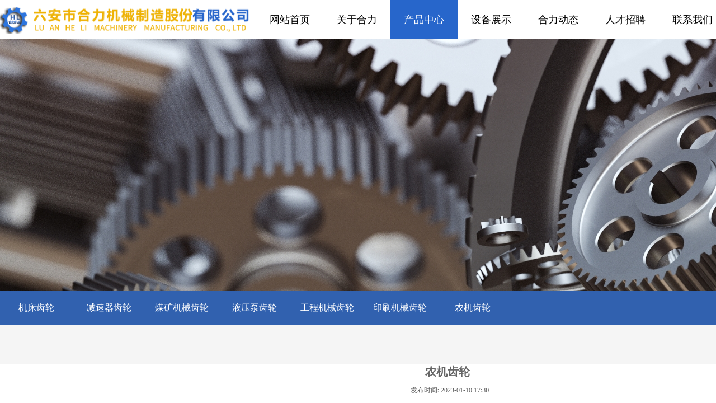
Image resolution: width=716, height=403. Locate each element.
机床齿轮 (36, 307)
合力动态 (558, 19)
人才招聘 (625, 19)
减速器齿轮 (109, 307)
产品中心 (424, 19)
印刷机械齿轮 (400, 307)
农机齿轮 (473, 307)
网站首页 (290, 19)
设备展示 (491, 19)
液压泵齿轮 (254, 307)
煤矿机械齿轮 (182, 307)
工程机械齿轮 (327, 307)
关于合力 (357, 19)
